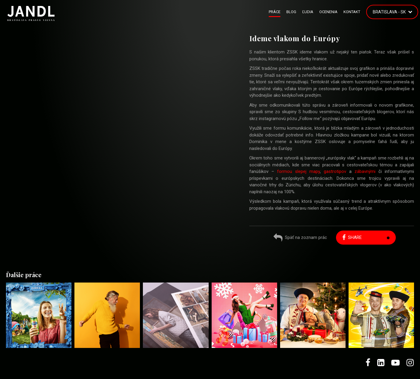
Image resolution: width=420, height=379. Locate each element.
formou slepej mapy (298, 171)
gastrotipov (335, 171)
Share (352, 237)
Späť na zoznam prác (300, 238)
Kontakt (351, 12)
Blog (291, 12)
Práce (274, 12)
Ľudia (307, 12)
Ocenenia (328, 12)
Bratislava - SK (389, 12)
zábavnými (365, 171)
